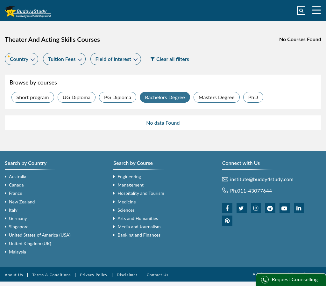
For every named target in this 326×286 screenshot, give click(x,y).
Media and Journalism (138, 226)
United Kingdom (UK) (30, 243)
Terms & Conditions (51, 274)
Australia (17, 176)
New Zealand (22, 201)
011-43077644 (254, 190)
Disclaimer (127, 274)
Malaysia (17, 251)
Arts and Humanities (137, 218)
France (15, 193)
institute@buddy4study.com (262, 179)
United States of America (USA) (40, 235)
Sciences (126, 210)
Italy (13, 210)
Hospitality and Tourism (140, 193)
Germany (18, 218)
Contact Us (157, 274)
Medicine (126, 201)
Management (130, 184)
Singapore (19, 226)
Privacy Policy (93, 274)
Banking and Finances (138, 235)
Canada (16, 184)
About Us (14, 274)
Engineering (129, 176)
